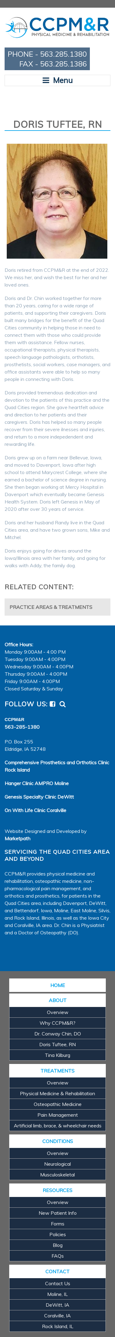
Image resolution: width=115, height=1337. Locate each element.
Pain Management (57, 1115)
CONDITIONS (57, 1141)
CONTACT (57, 1271)
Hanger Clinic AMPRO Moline (37, 783)
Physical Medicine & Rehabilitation (57, 1093)
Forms (57, 1224)
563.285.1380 (63, 54)
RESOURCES (57, 1190)
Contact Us (57, 1283)
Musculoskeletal (57, 1175)
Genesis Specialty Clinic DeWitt (39, 797)
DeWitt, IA (57, 1305)
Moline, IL (57, 1294)
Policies (57, 1234)
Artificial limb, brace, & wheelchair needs (58, 1125)
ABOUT (58, 1000)
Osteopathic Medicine (58, 1104)
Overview (57, 1012)
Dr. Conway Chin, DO (57, 1034)
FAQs (58, 1256)
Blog (58, 1245)
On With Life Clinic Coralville (35, 810)
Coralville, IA (57, 1315)
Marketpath (17, 838)
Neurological (57, 1164)
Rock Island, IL (57, 1326)
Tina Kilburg (57, 1055)
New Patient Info (58, 1213)
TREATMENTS (57, 1071)
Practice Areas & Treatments (51, 607)
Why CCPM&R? (57, 1023)
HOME (57, 985)
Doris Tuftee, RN (57, 1044)
